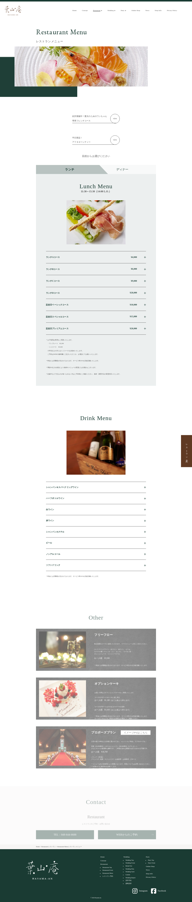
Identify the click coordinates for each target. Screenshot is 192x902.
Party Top (151, 860)
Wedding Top (130, 860)
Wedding (111, 10)
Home (74, 10)
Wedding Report (131, 877)
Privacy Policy (172, 10)
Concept (85, 10)
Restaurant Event (107, 870)
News (148, 10)
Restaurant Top (107, 867)
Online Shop (136, 10)
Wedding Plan (130, 869)
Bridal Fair (129, 866)
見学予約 (129, 880)
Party (122, 10)
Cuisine (128, 874)
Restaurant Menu (107, 873)
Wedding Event (130, 863)
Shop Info (158, 10)
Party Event (151, 863)
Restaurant (96, 10)
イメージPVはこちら (136, 740)
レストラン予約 (187, 451)
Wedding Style (130, 871)
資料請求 (129, 883)
